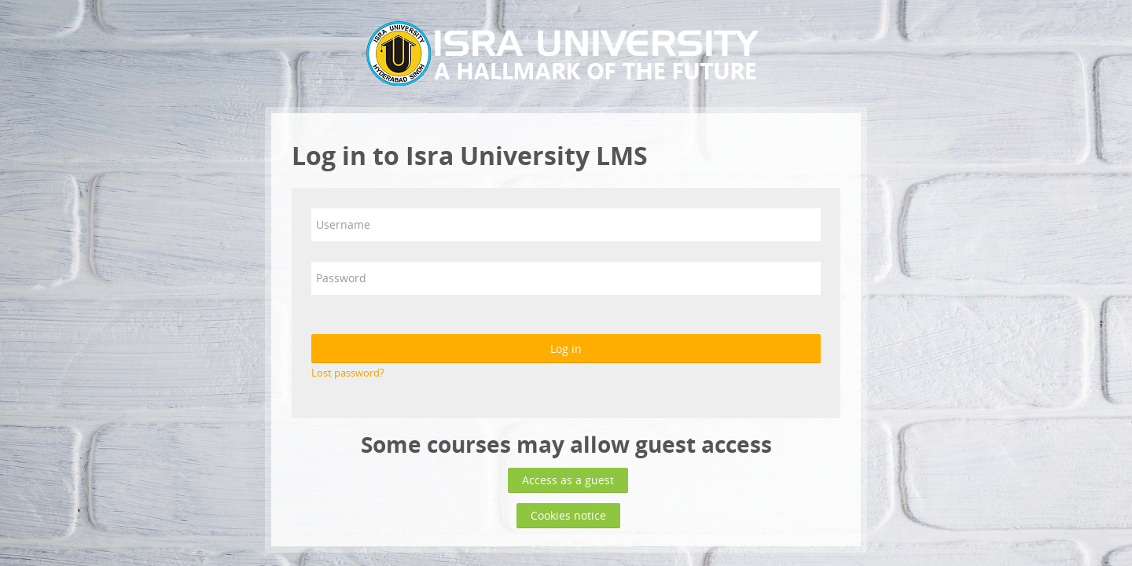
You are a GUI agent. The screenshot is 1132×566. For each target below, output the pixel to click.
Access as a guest (568, 479)
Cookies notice (568, 515)
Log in (566, 348)
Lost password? (347, 373)
